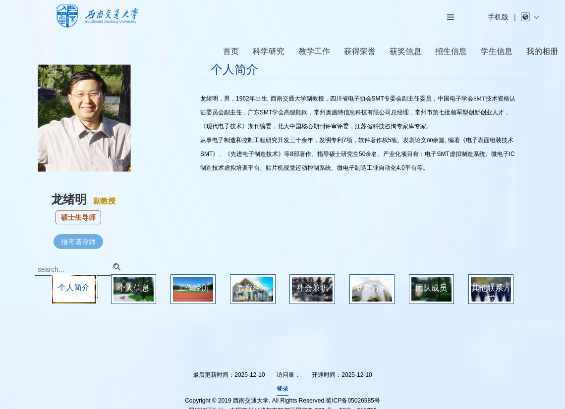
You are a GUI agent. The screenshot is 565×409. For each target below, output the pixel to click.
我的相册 (542, 51)
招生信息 (451, 51)
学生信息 (496, 51)
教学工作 (314, 51)
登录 (282, 388)
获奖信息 (405, 51)
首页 (231, 51)
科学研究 (268, 51)
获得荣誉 (360, 51)
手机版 (498, 17)
